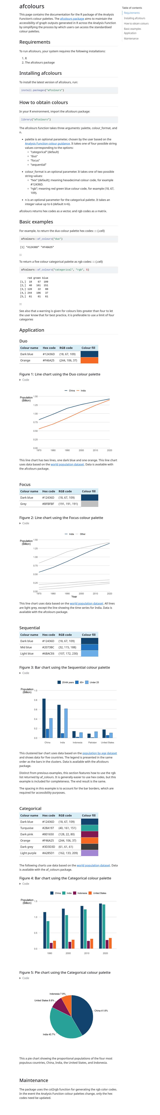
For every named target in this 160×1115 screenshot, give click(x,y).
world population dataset (67, 464)
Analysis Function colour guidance (47, 143)
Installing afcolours (134, 18)
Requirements (132, 13)
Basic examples (132, 29)
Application (130, 33)
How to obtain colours (136, 23)
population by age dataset (99, 753)
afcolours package (72, 18)
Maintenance (131, 38)
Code (25, 380)
